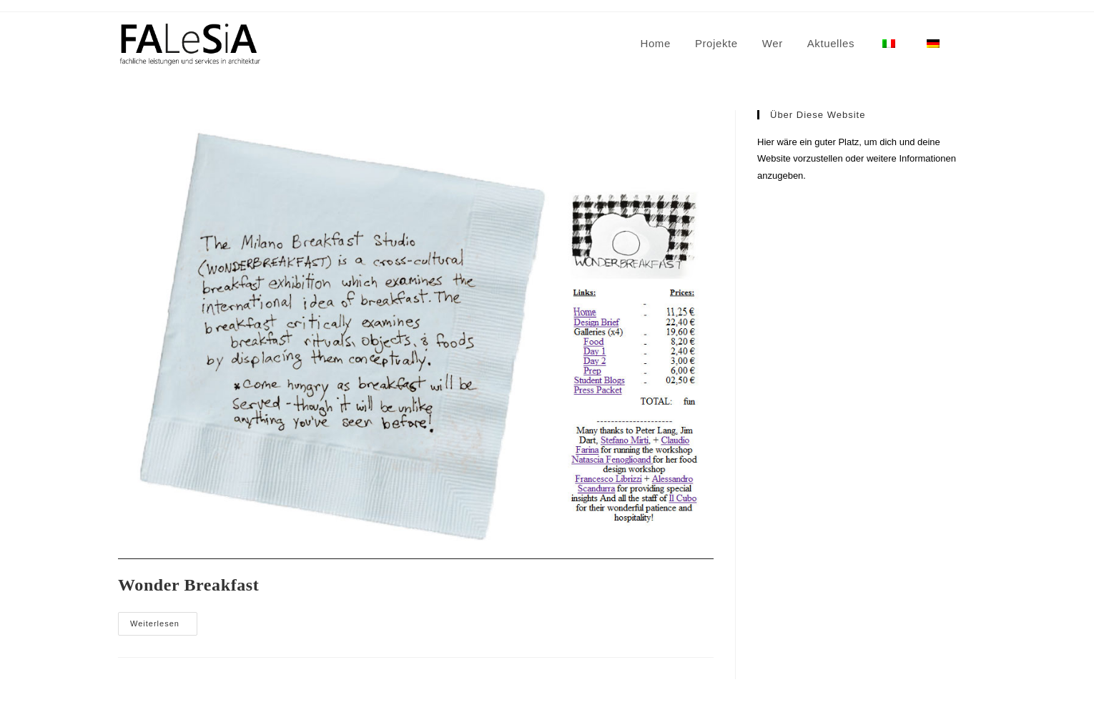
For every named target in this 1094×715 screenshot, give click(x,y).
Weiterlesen (163, 627)
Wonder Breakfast (188, 585)
